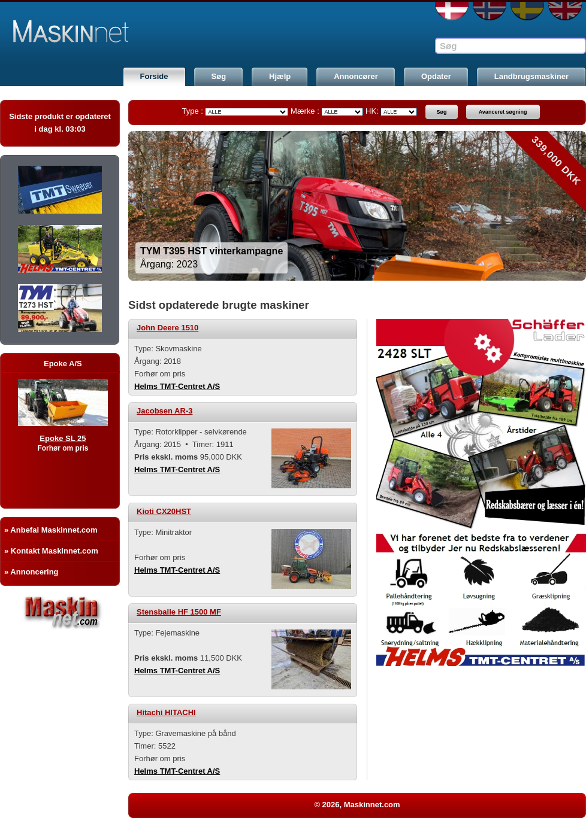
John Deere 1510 (167, 327)
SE (527, 11)
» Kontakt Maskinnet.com (51, 550)
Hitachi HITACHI (166, 712)
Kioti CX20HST (164, 511)
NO (489, 11)
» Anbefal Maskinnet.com (51, 529)
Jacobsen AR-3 (164, 410)
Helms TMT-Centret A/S (177, 386)
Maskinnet (91, 31)
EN (565, 11)
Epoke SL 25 (76, 438)
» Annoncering (31, 571)
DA (452, 11)
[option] (357, 206)
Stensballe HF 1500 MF (179, 611)
